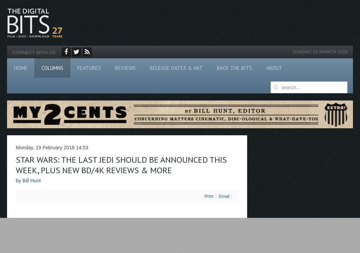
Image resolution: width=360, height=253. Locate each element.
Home (20, 68)
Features (89, 68)
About (274, 68)
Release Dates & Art (176, 68)
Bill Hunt (31, 180)
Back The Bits (234, 68)
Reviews (125, 68)
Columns (52, 68)
